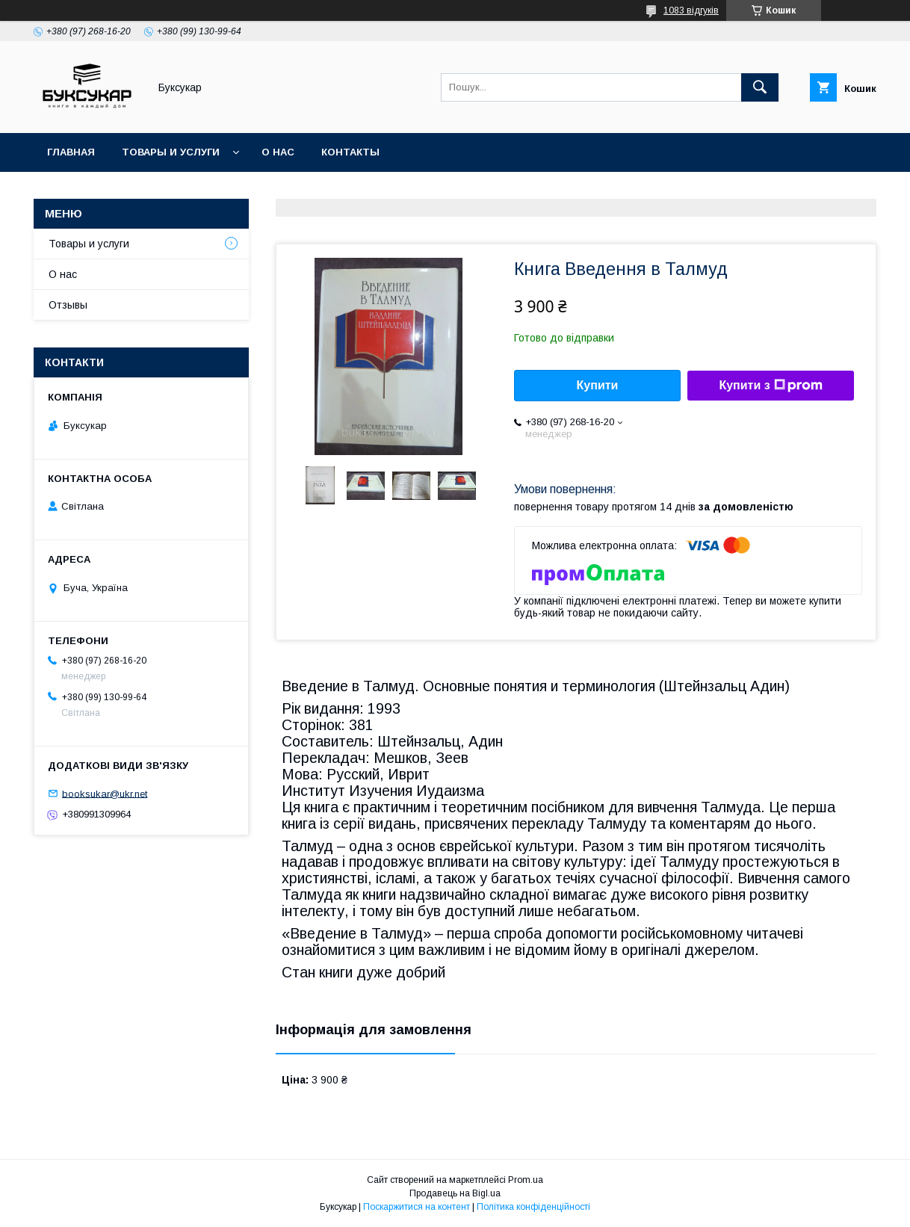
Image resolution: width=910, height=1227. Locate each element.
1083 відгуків (691, 10)
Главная (71, 152)
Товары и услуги (171, 152)
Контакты (350, 152)
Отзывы (68, 305)
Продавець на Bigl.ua (455, 1193)
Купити (598, 385)
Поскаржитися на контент (416, 1207)
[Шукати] (760, 87)
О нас (277, 152)
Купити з (770, 385)
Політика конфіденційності (533, 1207)
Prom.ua (525, 1180)
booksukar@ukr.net (104, 793)
